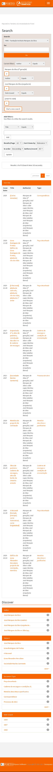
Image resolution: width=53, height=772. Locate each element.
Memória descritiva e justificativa (41, 423)
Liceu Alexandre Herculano (13, 658)
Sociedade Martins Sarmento (15, 663)
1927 (5, 725)
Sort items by (29, 143)
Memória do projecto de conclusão (14, 423)
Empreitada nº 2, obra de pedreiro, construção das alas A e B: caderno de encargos (15, 338)
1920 (5, 730)
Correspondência (43, 195)
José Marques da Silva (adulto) (15, 620)
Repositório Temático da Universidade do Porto (18, 24)
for (5, 45)
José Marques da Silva (12, 615)
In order (7, 149)
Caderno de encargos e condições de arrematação (42, 334)
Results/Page (9, 143)
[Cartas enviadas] (13, 196)
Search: (7, 36)
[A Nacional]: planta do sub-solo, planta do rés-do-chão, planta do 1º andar (15, 293)
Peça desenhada (43, 240)
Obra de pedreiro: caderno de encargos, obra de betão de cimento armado (14, 474)
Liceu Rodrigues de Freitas (14, 648)
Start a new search (13, 109)
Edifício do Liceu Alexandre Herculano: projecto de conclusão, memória (14, 563)
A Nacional (7, 653)
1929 (5, 720)
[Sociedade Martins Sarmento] (14, 378)
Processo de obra (43, 375)
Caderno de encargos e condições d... (18, 686)
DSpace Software (19, 764)
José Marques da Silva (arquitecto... (17, 625)
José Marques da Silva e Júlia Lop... (17, 630)
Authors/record (30, 149)
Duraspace (48, 764)
